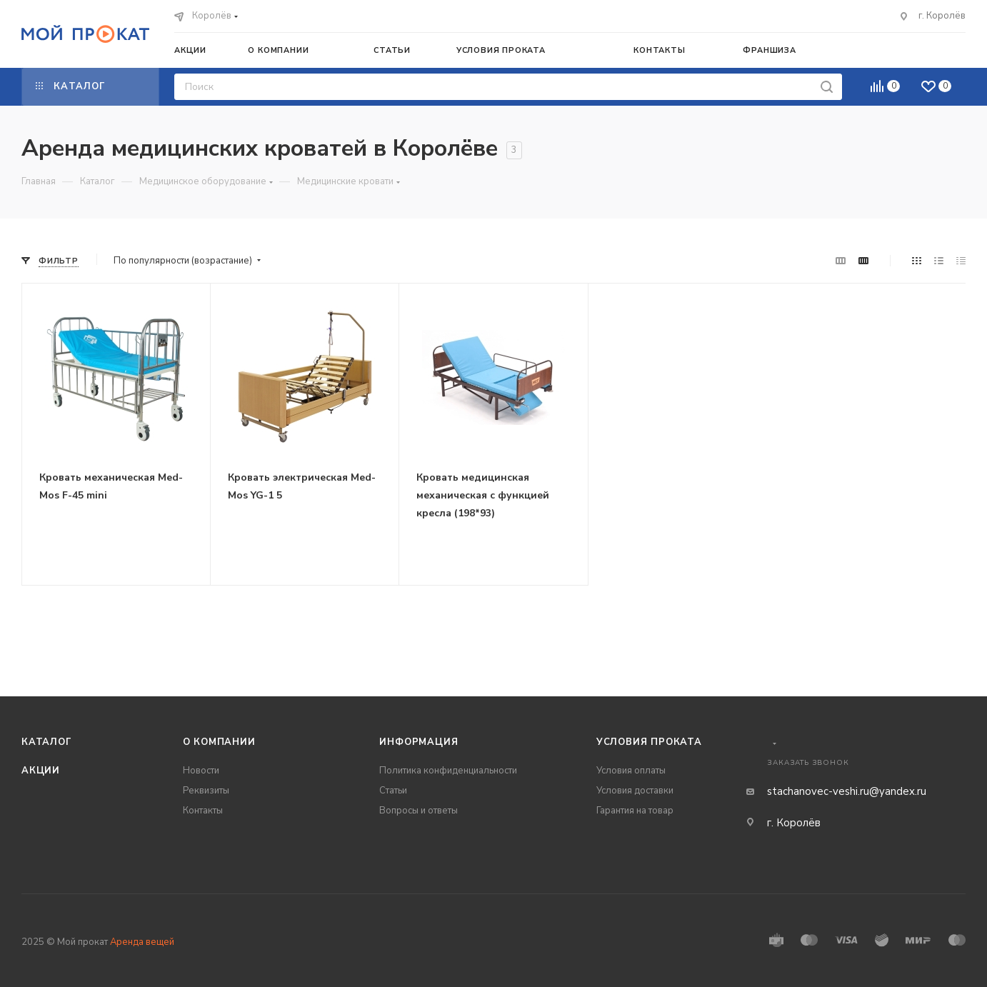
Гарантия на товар (634, 810)
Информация (418, 742)
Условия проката (649, 742)
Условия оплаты (631, 770)
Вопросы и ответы (418, 810)
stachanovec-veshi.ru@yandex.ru (846, 791)
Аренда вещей (142, 942)
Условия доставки (634, 790)
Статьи (393, 790)
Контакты (203, 810)
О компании (219, 742)
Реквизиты (206, 790)
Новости (201, 770)
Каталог (46, 742)
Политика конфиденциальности (448, 770)
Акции (40, 770)
